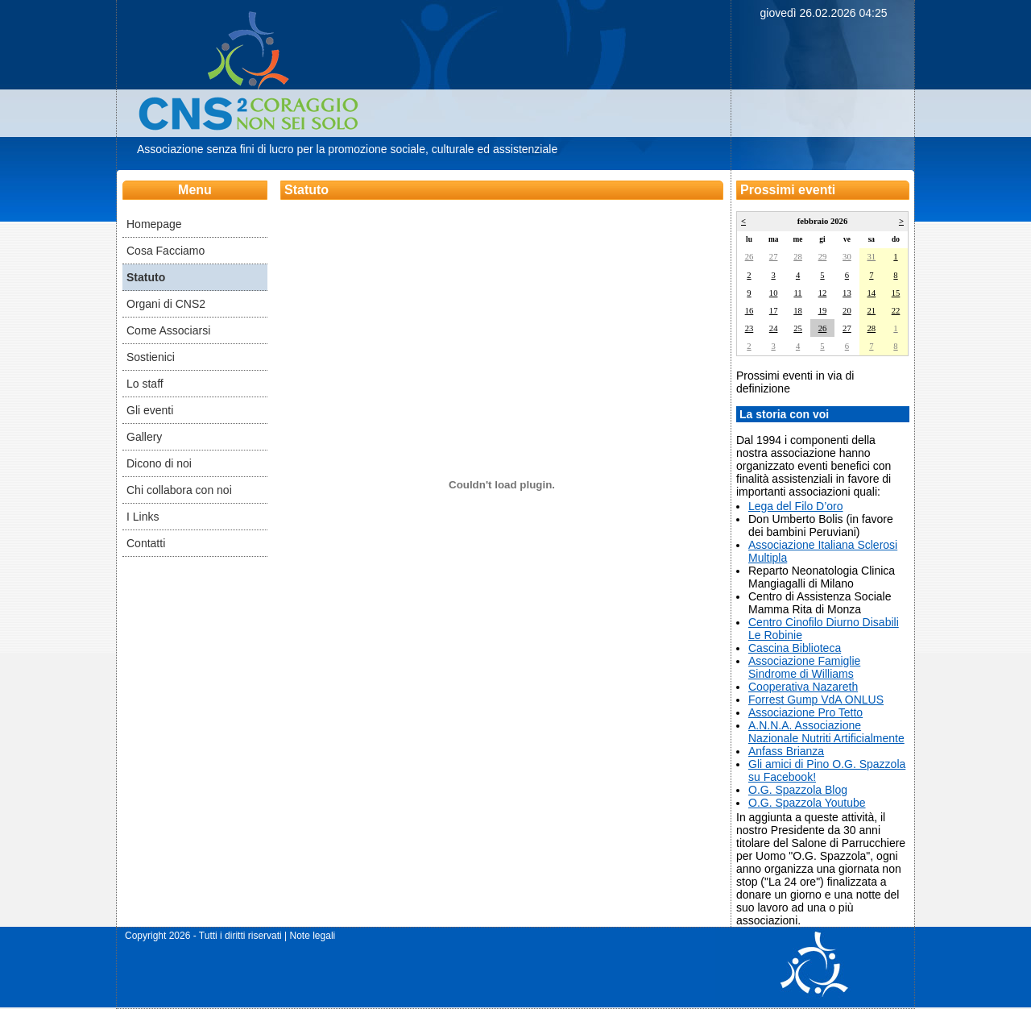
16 (749, 310)
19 (822, 310)
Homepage (154, 224)
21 (871, 310)
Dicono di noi (159, 463)
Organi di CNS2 (165, 303)
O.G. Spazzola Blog (797, 789)
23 (749, 328)
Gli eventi (149, 410)
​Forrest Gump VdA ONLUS (816, 699)
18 (797, 310)
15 (896, 293)
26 (749, 256)
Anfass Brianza (786, 751)
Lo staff (145, 383)
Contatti (145, 543)
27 (773, 256)
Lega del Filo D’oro (795, 506)
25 (797, 328)
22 (896, 310)
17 (773, 310)
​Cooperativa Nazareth (803, 686)
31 (871, 256)
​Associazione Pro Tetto (805, 712)
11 (797, 293)
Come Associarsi (168, 330)
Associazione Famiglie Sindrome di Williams (804, 667)
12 (822, 293)
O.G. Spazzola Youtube (807, 802)
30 (847, 256)
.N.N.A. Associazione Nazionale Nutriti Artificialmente (826, 732)
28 (797, 256)
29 (822, 256)
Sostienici (150, 357)
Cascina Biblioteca (794, 648)
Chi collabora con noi (179, 490)
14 (871, 293)
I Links (142, 516)
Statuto (145, 277)
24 (773, 328)
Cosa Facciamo (165, 250)
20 (847, 310)
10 (773, 293)
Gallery (144, 436)
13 (847, 293)
